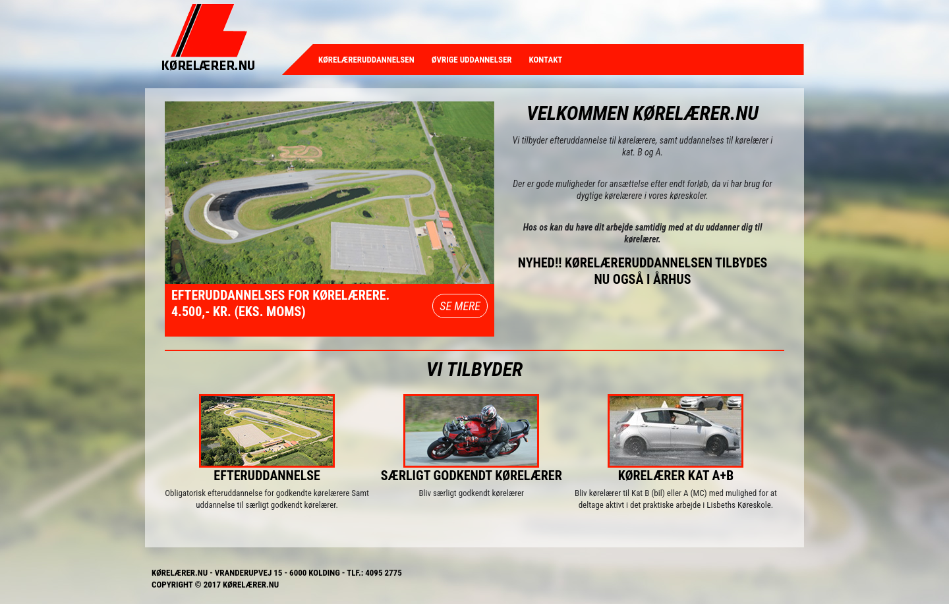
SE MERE (460, 306)
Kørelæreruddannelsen (366, 60)
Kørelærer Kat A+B (676, 475)
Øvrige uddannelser (472, 60)
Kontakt (546, 60)
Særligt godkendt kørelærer (471, 475)
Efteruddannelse (267, 475)
